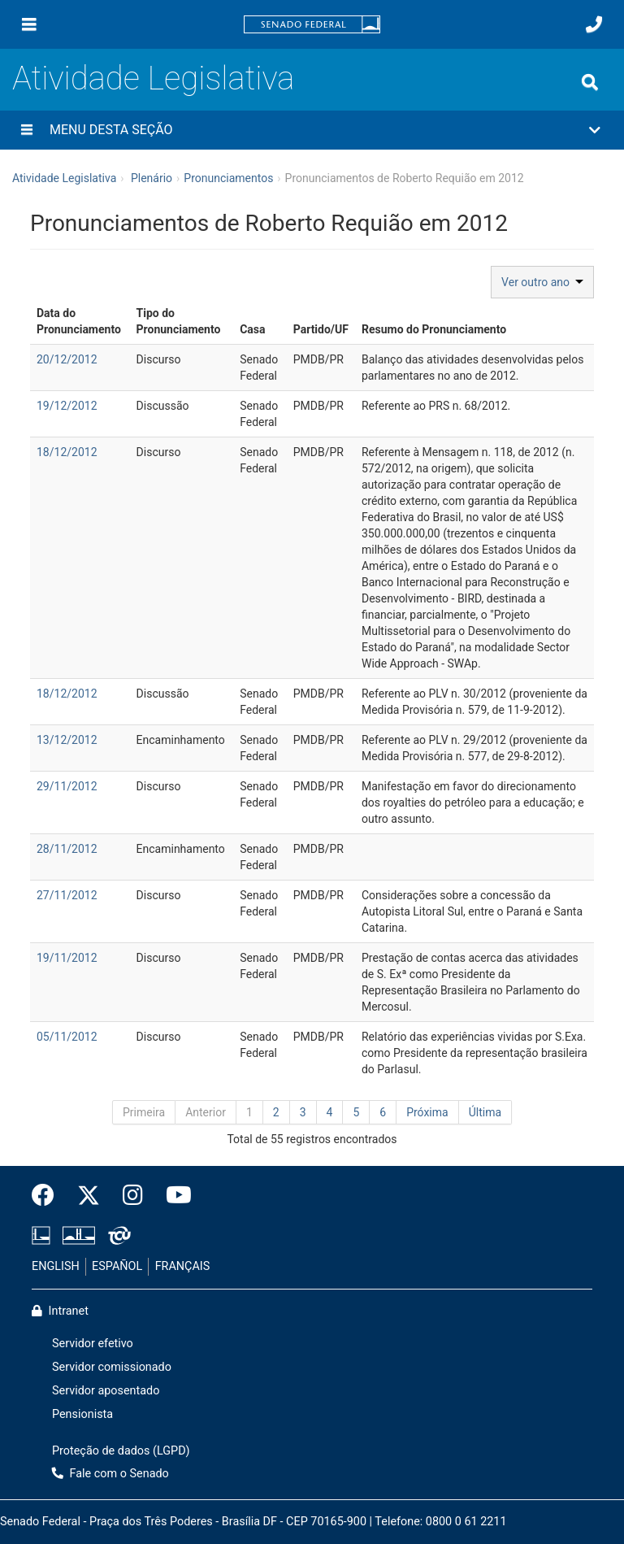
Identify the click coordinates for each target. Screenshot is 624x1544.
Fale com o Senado (110, 1474)
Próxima (427, 1112)
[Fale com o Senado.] (594, 24)
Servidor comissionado (111, 1367)
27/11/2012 (67, 895)
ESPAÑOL (117, 1266)
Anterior (205, 1112)
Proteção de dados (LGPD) (121, 1451)
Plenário (151, 178)
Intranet (60, 1311)
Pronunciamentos (228, 178)
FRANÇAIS (182, 1266)
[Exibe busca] (590, 82)
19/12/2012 (67, 405)
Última (485, 1112)
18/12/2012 (67, 452)
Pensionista (82, 1414)
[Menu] (29, 24)
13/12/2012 (67, 739)
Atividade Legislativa (153, 78)
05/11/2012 (67, 1036)
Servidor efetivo (92, 1343)
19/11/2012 (67, 957)
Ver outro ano (542, 282)
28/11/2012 (67, 848)
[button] (312, 130)
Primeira (144, 1112)
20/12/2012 (67, 359)
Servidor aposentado (105, 1391)
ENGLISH (56, 1266)
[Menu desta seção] (27, 130)
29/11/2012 (67, 786)
